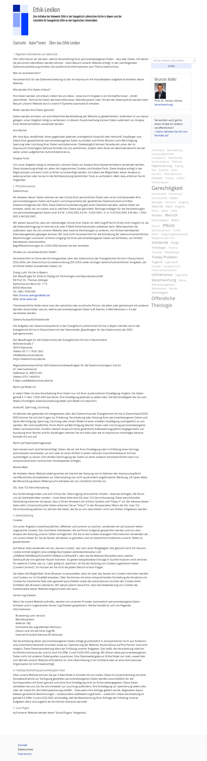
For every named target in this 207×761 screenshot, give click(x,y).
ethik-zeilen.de (28, 299)
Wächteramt (159, 288)
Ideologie (157, 202)
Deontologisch (160, 161)
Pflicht (169, 225)
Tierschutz (172, 252)
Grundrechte (159, 198)
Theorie (173, 247)
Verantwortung (163, 104)
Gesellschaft (159, 194)
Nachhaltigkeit (160, 220)
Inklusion (170, 202)
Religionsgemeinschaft (174, 234)
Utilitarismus (162, 274)
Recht (155, 234)
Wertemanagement (163, 284)
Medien (157, 215)
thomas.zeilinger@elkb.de (34, 295)
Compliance (159, 158)
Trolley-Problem (164, 257)
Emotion (164, 170)
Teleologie (159, 247)
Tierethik (157, 252)
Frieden (169, 178)
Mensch (171, 215)
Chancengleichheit (163, 154)
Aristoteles (158, 150)
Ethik (174, 170)
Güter (174, 198)
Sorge (175, 243)
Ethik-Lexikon (46, 9)
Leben (164, 210)
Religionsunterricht (163, 238)
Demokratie (175, 158)
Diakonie (177, 161)
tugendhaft (171, 262)
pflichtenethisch (161, 230)
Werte (182, 280)
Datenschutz (25, 749)
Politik (177, 230)
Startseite (19, 43)
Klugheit (180, 206)
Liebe (174, 210)
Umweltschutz (171, 266)
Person (156, 226)
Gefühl (181, 178)
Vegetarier (181, 275)
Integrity (183, 202)
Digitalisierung (162, 166)
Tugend (157, 262)
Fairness (157, 174)
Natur (175, 220)
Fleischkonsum (173, 174)
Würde (173, 288)
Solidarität (160, 242)
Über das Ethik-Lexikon (64, 43)
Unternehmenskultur (164, 270)
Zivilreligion (160, 293)
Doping (179, 166)
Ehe (154, 170)
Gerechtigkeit (167, 188)
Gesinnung (175, 194)
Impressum (25, 754)
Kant (169, 206)
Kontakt (22, 745)
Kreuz (155, 210)
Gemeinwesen (160, 182)
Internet (157, 206)
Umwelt (156, 266)
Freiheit (157, 178)
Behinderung (175, 150)
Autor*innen (37, 43)
